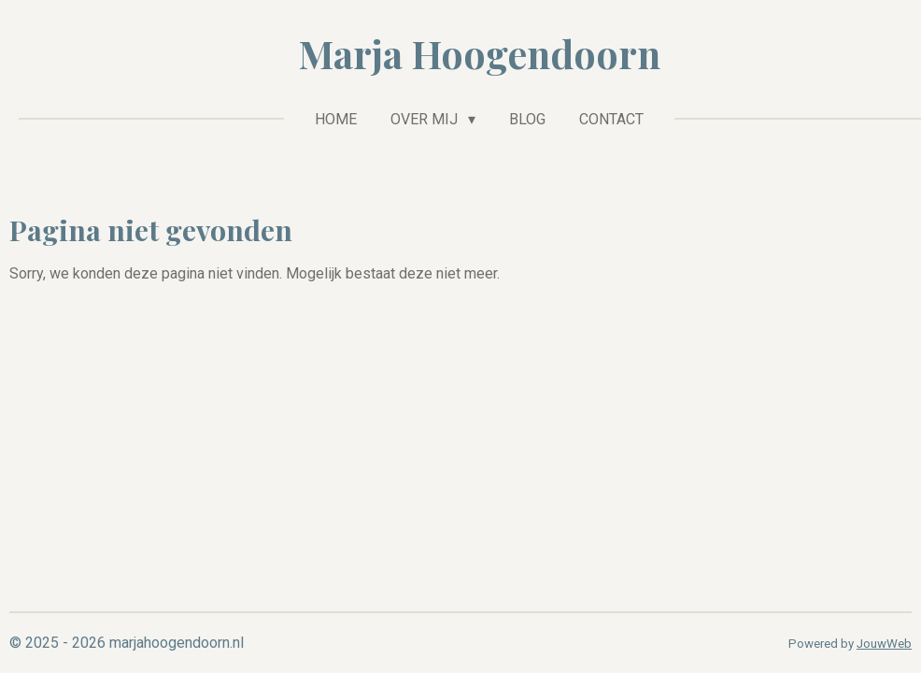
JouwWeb (884, 644)
